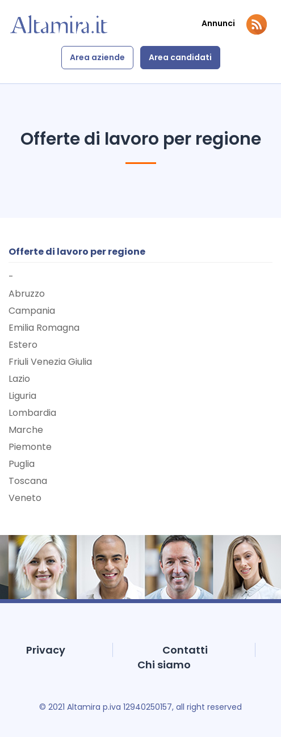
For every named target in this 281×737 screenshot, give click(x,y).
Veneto (25, 497)
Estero (23, 344)
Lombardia (32, 412)
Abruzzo (27, 293)
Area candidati (180, 57)
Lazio (19, 378)
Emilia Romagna (44, 327)
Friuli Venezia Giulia (50, 361)
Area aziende (97, 57)
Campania (32, 310)
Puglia (22, 463)
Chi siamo (164, 665)
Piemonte (30, 446)
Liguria (22, 395)
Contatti (185, 650)
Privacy (45, 650)
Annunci (218, 23)
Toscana (28, 480)
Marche (26, 429)
